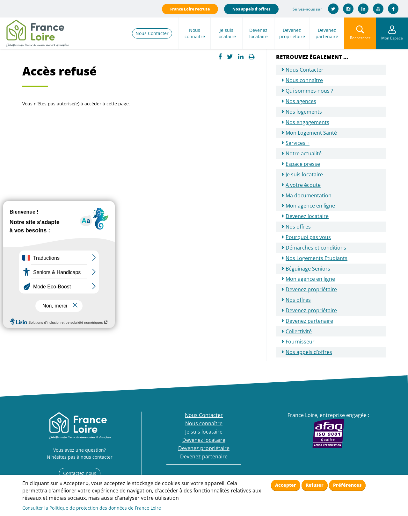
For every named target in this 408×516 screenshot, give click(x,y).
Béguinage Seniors (308, 268)
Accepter (285, 485)
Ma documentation (309, 195)
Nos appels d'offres (251, 9)
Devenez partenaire (327, 33)
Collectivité (299, 331)
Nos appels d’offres (309, 352)
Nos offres (298, 226)
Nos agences (301, 101)
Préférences (347, 485)
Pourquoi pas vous (308, 237)
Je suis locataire (226, 33)
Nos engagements (307, 122)
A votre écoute (303, 184)
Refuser (315, 485)
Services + (298, 142)
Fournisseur (300, 341)
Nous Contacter (152, 33)
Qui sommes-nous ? (309, 90)
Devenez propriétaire (292, 33)
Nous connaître (195, 33)
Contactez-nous (79, 473)
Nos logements (304, 111)
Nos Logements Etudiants (316, 258)
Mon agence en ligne (310, 205)
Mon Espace (392, 38)
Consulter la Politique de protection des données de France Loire (91, 508)
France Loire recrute (190, 9)
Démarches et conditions (316, 247)
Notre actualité (304, 153)
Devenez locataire (258, 33)
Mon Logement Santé (311, 132)
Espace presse (303, 163)
